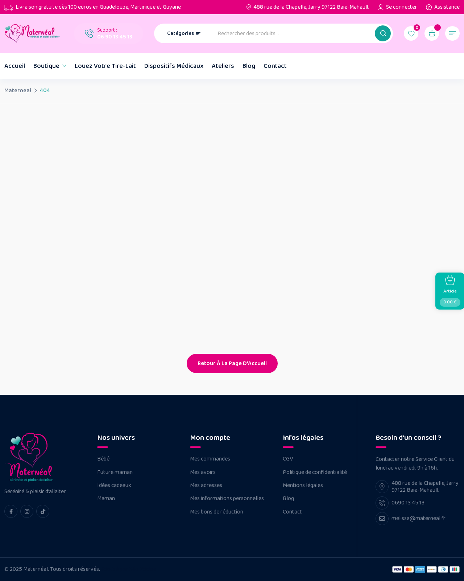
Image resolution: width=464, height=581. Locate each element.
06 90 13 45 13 (114, 36)
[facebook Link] (10, 511)
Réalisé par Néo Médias (128, 569)
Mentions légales (303, 486)
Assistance (447, 7)
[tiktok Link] (42, 511)
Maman (106, 499)
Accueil (14, 66)
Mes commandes (210, 459)
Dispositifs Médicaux (173, 66)
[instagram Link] (26, 511)
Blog (249, 66)
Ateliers (223, 66)
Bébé (103, 459)
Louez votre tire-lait (105, 66)
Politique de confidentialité (315, 472)
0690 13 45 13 (408, 502)
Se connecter (401, 7)
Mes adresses (206, 486)
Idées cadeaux (114, 486)
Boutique (46, 66)
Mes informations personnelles (227, 499)
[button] (383, 33)
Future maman (115, 472)
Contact (275, 66)
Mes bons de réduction (216, 512)
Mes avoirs (203, 472)
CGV (288, 459)
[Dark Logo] (33, 33)
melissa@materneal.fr (419, 518)
